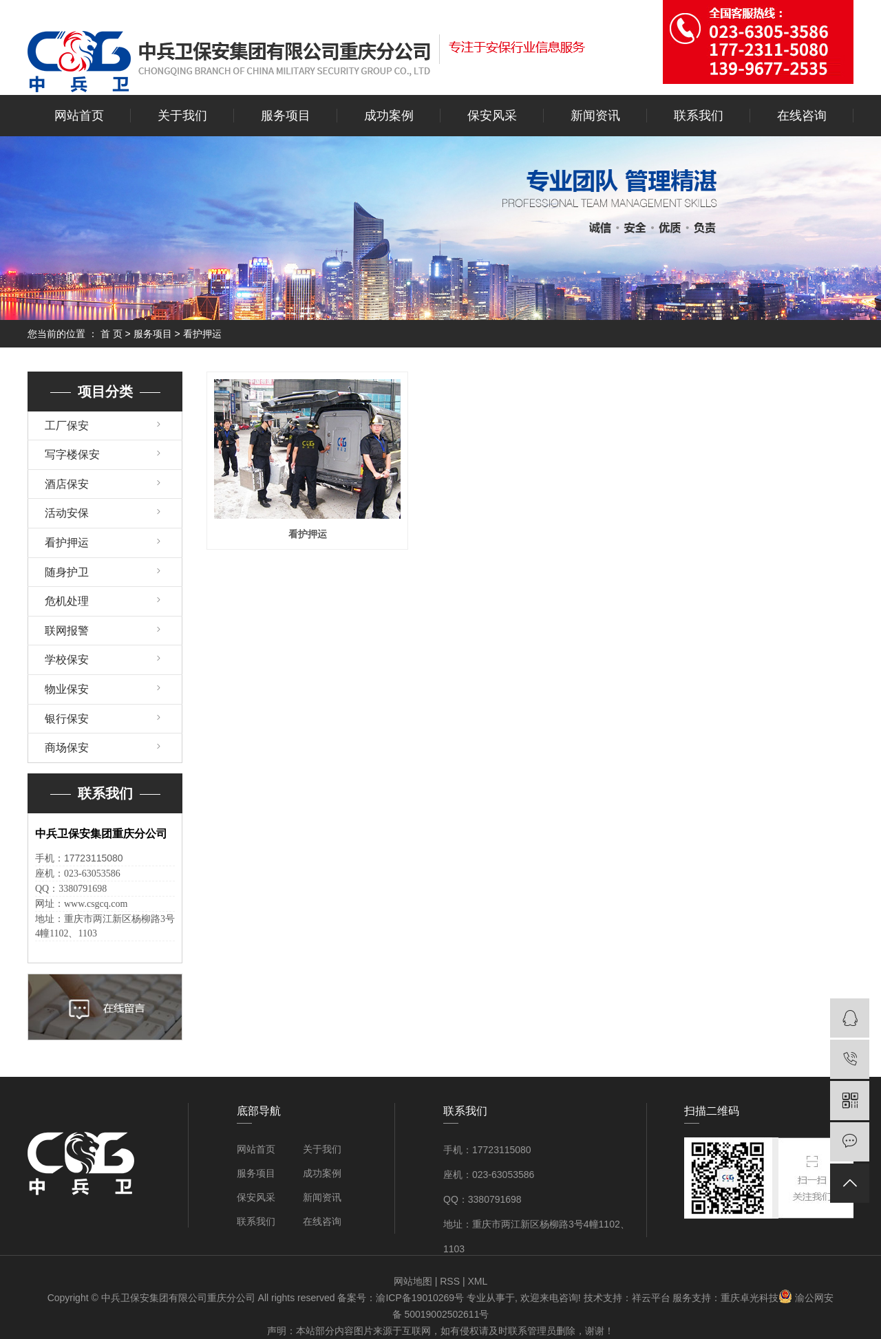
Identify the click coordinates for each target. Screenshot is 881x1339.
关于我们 (182, 115)
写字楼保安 (72, 454)
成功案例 (389, 115)
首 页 (111, 333)
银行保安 (67, 719)
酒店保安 (67, 484)
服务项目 (285, 115)
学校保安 (67, 659)
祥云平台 (651, 1297)
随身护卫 (67, 572)
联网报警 (67, 630)
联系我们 (698, 115)
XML (477, 1281)
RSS (450, 1281)
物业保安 (67, 689)
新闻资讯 (595, 115)
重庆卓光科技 (749, 1297)
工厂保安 (67, 425)
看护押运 (202, 333)
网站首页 (79, 115)
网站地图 (413, 1281)
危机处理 (67, 601)
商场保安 (67, 747)
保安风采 (492, 115)
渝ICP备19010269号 (420, 1297)
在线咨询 (802, 115)
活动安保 (67, 513)
